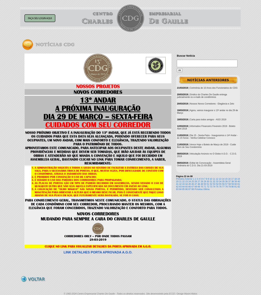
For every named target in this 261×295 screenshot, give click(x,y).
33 (217, 181)
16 (229, 179)
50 (205, 184)
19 (238, 179)
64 (183, 186)
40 (238, 181)
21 (180, 181)
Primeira (180, 179)
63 (180, 186)
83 (177, 189)
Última (206, 189)
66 (189, 186)
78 (226, 186)
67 (193, 186)
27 (199, 181)
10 (211, 179)
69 (199, 186)
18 (235, 179)
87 (189, 189)
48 (199, 184)
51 (208, 184)
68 (195, 186)
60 (235, 184)
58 (229, 184)
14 (223, 179)
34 (220, 181)
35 (223, 181)
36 (226, 181)
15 (226, 179)
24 (189, 181)
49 (202, 184)
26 (195, 181)
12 (217, 179)
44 (186, 184)
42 (180, 184)
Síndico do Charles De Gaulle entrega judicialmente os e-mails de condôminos (202, 95)
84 (180, 189)
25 (193, 181)
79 (229, 186)
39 (235, 181)
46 (193, 184)
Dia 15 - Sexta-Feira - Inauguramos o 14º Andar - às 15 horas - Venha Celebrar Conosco (207, 136)
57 (226, 184)
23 (186, 181)
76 (220, 186)
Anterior (188, 179)
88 (193, 189)
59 (232, 184)
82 (238, 186)
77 (223, 186)
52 (211, 184)
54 (217, 184)
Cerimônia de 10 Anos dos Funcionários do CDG (213, 88)
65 (186, 186)
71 (205, 186)
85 (183, 189)
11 (214, 179)
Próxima (198, 189)
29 (205, 181)
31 (211, 181)
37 (229, 181)
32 (214, 181)
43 (183, 184)
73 (211, 186)
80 (232, 186)
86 (186, 189)
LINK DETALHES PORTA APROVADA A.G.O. (98, 252)
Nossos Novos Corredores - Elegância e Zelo (212, 103)
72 (208, 186)
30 (208, 181)
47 (195, 184)
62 (177, 186)
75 (217, 186)
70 (202, 186)
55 (220, 184)
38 (232, 181)
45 (189, 184)
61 (238, 184)
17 (232, 179)
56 (223, 184)
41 (177, 184)
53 (214, 184)
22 (183, 181)
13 (220, 179)
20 (177, 181)
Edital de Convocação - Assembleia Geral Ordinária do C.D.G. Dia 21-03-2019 (203, 164)
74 (214, 186)
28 (202, 181)
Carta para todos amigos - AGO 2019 (208, 119)
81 (235, 186)
